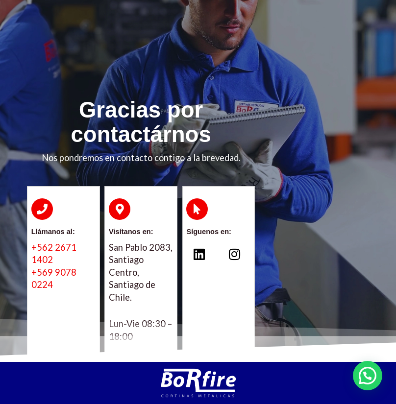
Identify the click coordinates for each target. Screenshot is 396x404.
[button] (367, 375)
